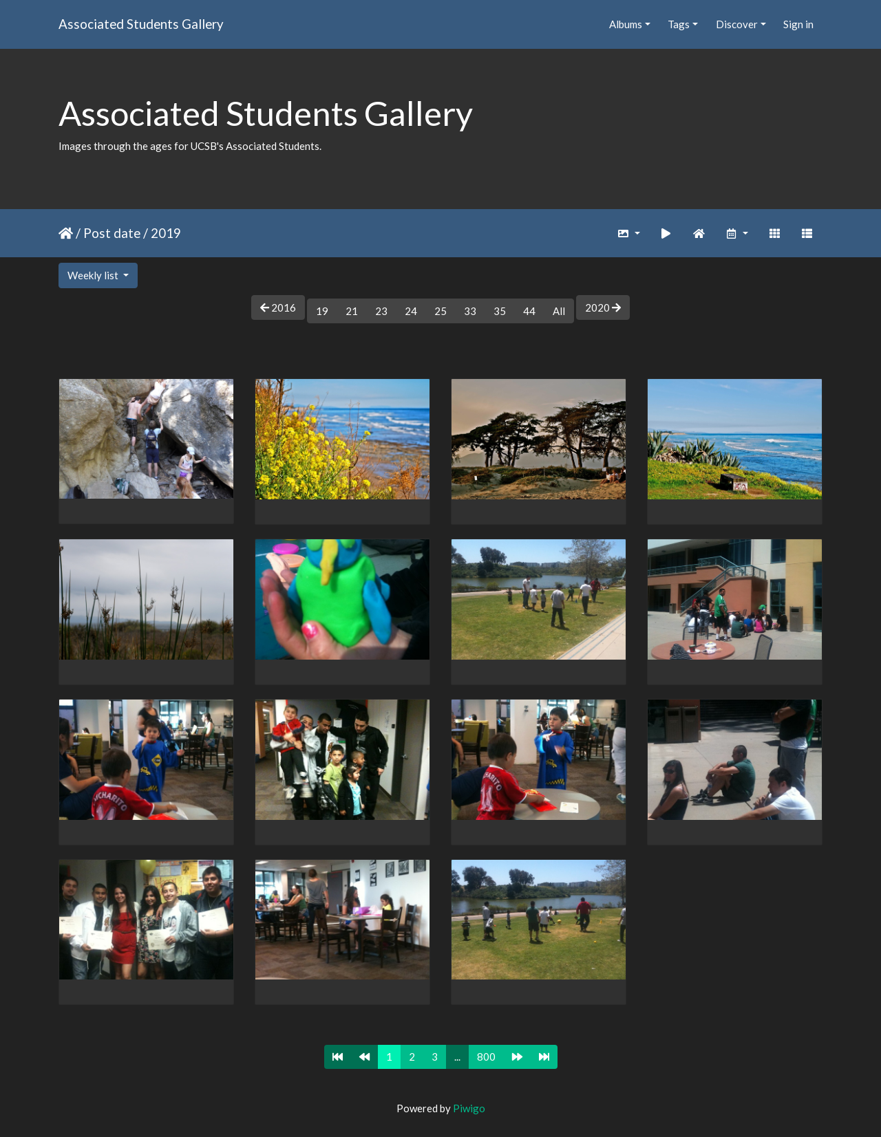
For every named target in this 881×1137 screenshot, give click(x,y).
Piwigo (469, 1108)
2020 (603, 307)
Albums (625, 24)
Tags (679, 24)
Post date (111, 233)
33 (470, 311)
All (559, 311)
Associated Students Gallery (141, 24)
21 (352, 311)
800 (486, 1056)
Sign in (798, 24)
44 (529, 311)
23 (381, 311)
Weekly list (93, 275)
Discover (737, 24)
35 (499, 311)
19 (322, 311)
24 (411, 311)
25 (440, 311)
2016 (278, 307)
